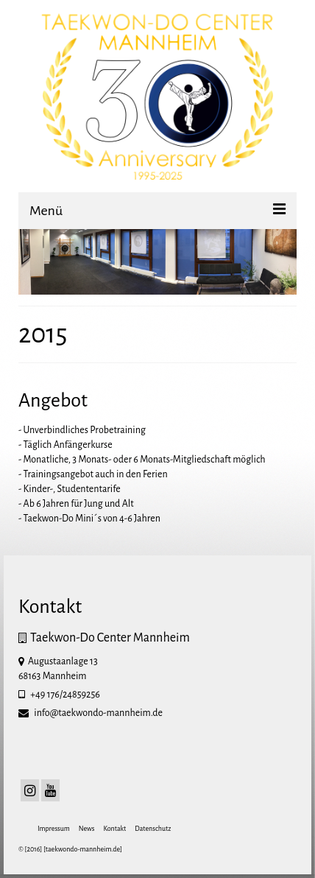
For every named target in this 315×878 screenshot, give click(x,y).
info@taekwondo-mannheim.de (90, 713)
